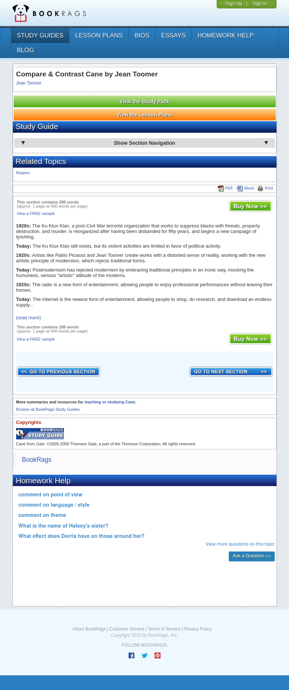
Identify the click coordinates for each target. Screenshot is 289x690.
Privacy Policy (198, 629)
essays (173, 35)
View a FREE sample (36, 213)
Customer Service (126, 629)
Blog (25, 50)
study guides (40, 35)
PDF (225, 188)
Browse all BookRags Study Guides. (48, 409)
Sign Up (233, 3)
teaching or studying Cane (109, 402)
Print (265, 188)
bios (141, 35)
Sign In (259, 3)
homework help (226, 35)
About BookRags (89, 629)
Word (245, 188)
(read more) (28, 317)
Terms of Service (164, 629)
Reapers (23, 173)
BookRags (37, 459)
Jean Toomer (28, 83)
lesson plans (99, 35)
